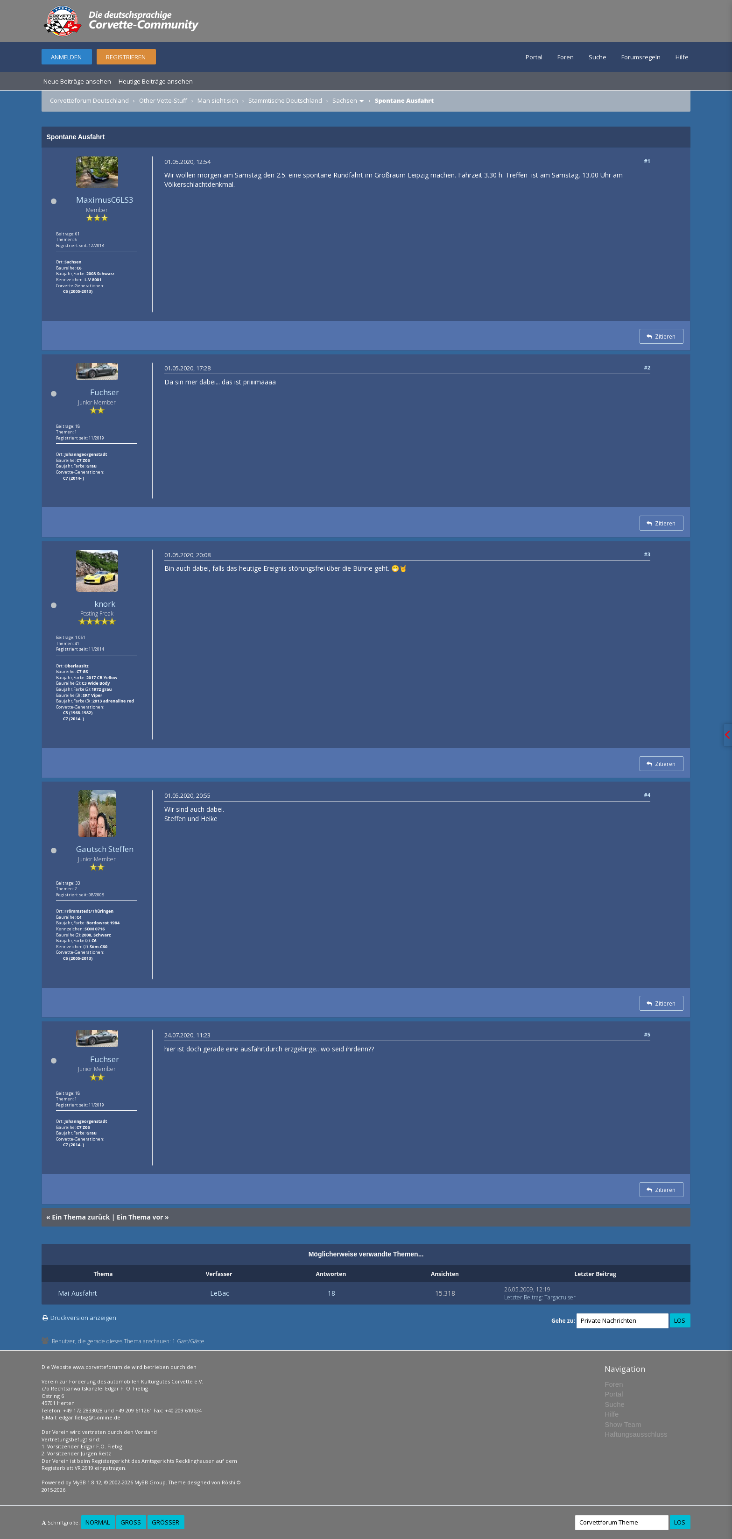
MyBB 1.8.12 (86, 1482)
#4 (647, 794)
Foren (565, 57)
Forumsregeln (641, 57)
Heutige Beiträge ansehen (156, 81)
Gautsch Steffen (105, 849)
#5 (647, 1034)
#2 (647, 367)
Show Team (623, 1424)
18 (331, 1293)
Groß (130, 1522)
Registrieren (126, 57)
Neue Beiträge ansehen (77, 81)
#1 (647, 160)
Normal (97, 1522)
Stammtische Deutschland (285, 100)
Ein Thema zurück (81, 1217)
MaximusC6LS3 (105, 199)
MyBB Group (150, 1482)
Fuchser (104, 392)
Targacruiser (560, 1297)
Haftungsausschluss (636, 1434)
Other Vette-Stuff (163, 100)
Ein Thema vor (140, 1217)
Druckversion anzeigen (83, 1317)
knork (104, 603)
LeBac (219, 1293)
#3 (647, 554)
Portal (534, 57)
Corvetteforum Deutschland (89, 100)
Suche (597, 57)
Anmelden (66, 57)
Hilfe (682, 57)
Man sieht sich (217, 100)
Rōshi (228, 1482)
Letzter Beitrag (523, 1297)
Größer (165, 1522)
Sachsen (344, 100)
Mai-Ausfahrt (77, 1293)
